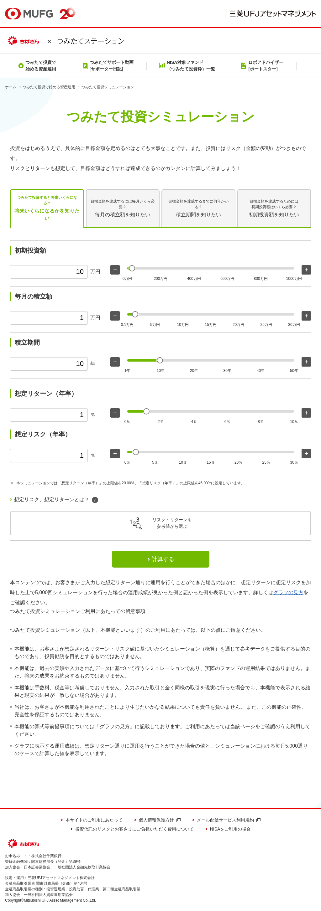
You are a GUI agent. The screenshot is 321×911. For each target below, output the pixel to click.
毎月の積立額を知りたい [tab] (123, 207)
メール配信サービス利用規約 (228, 819)
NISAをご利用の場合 (230, 828)
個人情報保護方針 (160, 819)
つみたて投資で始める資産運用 (49, 87)
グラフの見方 (288, 592)
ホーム (10, 87)
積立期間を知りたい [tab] (198, 207)
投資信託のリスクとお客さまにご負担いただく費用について (134, 828)
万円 (95, 271)
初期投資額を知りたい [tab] (274, 207)
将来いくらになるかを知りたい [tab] (47, 208)
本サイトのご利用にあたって (94, 819)
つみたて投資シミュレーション (108, 87)
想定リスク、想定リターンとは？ (56, 500)
